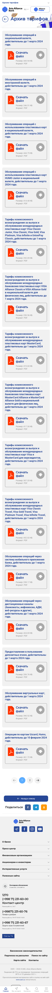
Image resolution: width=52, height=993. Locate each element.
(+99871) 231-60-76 (14, 911)
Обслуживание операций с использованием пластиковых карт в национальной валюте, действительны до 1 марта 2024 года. (26, 130)
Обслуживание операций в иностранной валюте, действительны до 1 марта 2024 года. (24, 84)
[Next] (38, 780)
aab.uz (12, 9)
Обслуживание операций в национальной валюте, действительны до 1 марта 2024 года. (24, 40)
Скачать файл (22, 54)
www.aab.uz (20, 980)
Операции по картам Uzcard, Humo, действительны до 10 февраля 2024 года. (26, 737)
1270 (5, 895)
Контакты (34, 960)
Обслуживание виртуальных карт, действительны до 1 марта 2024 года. (25, 696)
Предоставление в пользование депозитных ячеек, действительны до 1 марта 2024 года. (25, 655)
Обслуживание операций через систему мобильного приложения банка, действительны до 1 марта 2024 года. (25, 561)
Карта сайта (20, 960)
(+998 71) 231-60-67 (15, 922)
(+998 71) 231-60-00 (15, 899)
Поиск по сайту (39, 955)
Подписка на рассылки (16, 955)
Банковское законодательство (26, 951)
